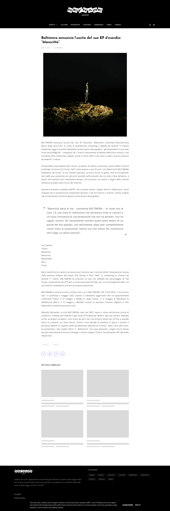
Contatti (17, 494)
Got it (138, 505)
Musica (45, 344)
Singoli (56, 344)
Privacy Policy (19, 498)
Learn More (127, 505)
